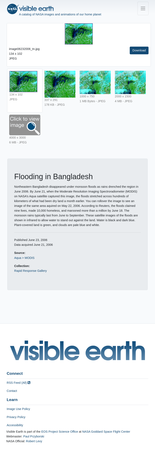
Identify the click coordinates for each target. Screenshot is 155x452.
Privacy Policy (16, 417)
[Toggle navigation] (143, 8)
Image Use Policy (18, 409)
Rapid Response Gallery (30, 270)
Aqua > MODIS (24, 258)
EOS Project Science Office (59, 431)
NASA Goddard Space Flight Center (106, 431)
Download (139, 50)
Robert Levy (34, 441)
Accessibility (15, 425)
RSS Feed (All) (18, 382)
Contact (12, 390)
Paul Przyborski (33, 436)
